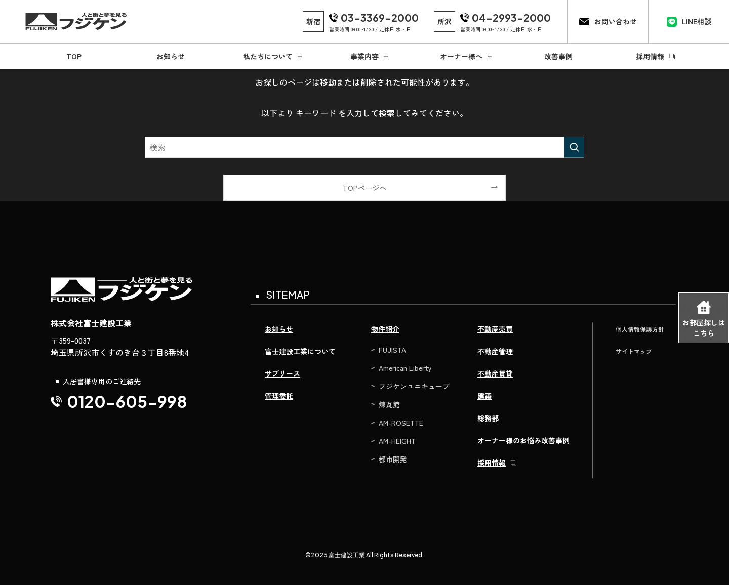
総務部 (488, 418)
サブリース (282, 373)
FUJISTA (392, 350)
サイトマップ (634, 351)
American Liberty (405, 368)
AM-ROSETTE (401, 422)
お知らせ (279, 329)
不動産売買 (495, 329)
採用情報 (491, 462)
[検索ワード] (364, 147)
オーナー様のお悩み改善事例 (523, 440)
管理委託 (279, 396)
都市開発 (393, 459)
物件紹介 (385, 329)
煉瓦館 (389, 404)
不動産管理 (495, 351)
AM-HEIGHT (397, 441)
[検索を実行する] (574, 147)
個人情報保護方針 (640, 329)
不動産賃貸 (495, 373)
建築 (484, 396)
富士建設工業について (300, 351)
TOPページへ (364, 187)
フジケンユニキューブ (414, 386)
